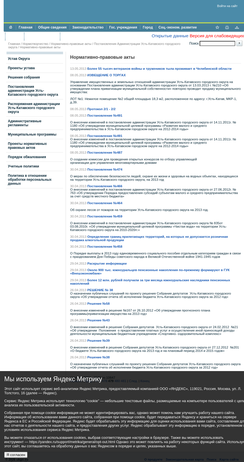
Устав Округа (19, 59)
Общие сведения (52, 27)
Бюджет (14, 36)
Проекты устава (21, 68)
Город (148, 27)
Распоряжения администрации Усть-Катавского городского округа (34, 108)
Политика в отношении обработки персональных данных (29, 180)
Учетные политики (23, 166)
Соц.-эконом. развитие (178, 27)
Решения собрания (24, 77)
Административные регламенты (25, 123)
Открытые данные (170, 35)
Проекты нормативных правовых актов (27, 146)
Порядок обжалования (27, 157)
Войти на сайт (227, 6)
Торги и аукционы (42, 36)
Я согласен (16, 455)
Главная (26, 27)
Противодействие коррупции (87, 36)
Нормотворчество (35, 43)
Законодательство (88, 27)
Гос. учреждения (123, 27)
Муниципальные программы (32, 134)
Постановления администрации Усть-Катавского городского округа (33, 91)
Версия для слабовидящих (217, 35)
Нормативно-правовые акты (71, 43)
